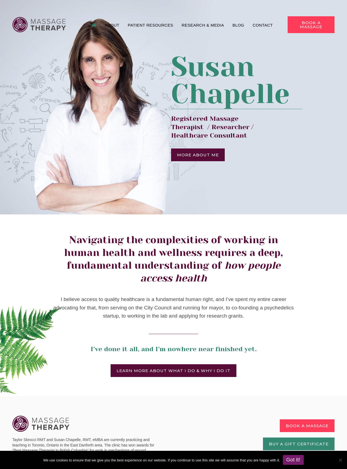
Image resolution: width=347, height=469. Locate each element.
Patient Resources (151, 24)
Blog (238, 24)
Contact (263, 24)
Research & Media (203, 24)
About (112, 24)
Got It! (293, 459)
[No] (340, 460)
